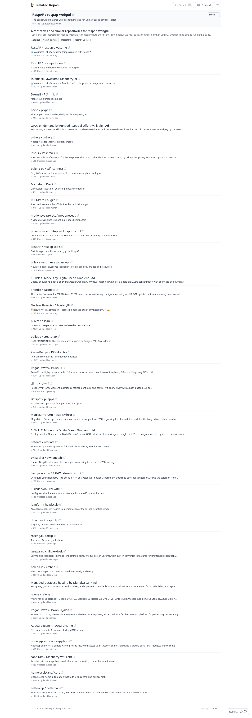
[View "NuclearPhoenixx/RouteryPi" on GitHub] (71, 305)
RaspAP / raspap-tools (46, 247)
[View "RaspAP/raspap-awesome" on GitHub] (69, 47)
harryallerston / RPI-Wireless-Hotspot (56, 473)
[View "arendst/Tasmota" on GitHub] (57, 289)
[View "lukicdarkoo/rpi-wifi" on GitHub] (60, 489)
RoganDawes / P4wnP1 (46, 368)
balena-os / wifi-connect (47, 169)
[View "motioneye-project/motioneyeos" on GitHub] (77, 215)
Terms (214, 708)
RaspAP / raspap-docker (47, 63)
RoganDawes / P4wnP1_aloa (50, 610)
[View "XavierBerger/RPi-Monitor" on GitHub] (69, 352)
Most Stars (66, 39)
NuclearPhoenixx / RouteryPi (50, 305)
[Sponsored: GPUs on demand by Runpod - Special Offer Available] (126, 127)
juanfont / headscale (45, 504)
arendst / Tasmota (43, 290)
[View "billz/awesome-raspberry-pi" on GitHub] (71, 262)
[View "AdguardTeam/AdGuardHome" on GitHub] (74, 625)
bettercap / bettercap (45, 688)
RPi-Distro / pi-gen (43, 200)
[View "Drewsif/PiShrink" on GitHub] (56, 94)
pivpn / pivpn (40, 110)
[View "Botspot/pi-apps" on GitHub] (56, 399)
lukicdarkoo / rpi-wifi (45, 489)
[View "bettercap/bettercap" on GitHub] (61, 688)
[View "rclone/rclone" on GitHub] (52, 594)
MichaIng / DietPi (42, 184)
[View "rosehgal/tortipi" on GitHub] (55, 535)
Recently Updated (83, 39)
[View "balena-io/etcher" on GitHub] (56, 567)
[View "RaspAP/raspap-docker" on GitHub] (65, 63)
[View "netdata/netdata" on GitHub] (56, 442)
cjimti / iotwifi (40, 383)
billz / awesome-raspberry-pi (50, 262)
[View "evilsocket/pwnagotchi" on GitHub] (64, 457)
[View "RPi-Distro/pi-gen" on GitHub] (57, 200)
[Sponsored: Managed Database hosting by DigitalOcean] (126, 584)
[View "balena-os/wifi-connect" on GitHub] (65, 168)
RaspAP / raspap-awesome (49, 47)
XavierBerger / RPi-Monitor (49, 352)
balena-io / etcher (43, 567)
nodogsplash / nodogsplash (50, 641)
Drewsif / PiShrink (43, 94)
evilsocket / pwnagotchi (47, 458)
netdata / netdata (42, 442)
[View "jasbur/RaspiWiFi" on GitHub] (57, 153)
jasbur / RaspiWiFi (43, 153)
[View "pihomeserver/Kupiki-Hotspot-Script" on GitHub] (83, 231)
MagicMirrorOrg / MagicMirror (51, 415)
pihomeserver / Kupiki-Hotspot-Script (56, 231)
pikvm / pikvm (40, 321)
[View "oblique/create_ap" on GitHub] (58, 336)
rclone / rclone (40, 594)
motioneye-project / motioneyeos (53, 215)
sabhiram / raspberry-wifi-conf (51, 657)
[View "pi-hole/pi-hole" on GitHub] (54, 137)
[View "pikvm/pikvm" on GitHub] (52, 321)
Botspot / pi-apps (42, 399)
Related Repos (47, 5)
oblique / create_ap (44, 336)
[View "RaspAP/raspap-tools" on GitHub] (62, 246)
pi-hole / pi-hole (41, 137)
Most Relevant (49, 39)
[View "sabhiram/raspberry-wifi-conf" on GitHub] (74, 657)
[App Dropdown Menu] (217, 5)
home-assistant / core (45, 672)
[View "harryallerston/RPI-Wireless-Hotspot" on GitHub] (83, 473)
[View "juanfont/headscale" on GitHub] (60, 504)
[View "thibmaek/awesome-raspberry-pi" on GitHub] (78, 78)
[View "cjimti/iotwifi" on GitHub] (51, 383)
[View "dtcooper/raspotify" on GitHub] (59, 520)
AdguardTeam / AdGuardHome (52, 626)
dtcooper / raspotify (44, 520)
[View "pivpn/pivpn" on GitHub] (50, 110)
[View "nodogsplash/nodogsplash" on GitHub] (70, 641)
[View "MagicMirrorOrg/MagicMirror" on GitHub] (74, 414)
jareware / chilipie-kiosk (47, 551)
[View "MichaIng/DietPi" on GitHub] (56, 184)
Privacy (204, 708)
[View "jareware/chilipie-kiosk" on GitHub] (64, 551)
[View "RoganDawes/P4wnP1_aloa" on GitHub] (71, 610)
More (214, 14)
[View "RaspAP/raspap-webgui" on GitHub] (73, 14)
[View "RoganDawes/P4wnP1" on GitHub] (64, 367)
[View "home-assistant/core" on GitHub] (62, 672)
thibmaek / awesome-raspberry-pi (54, 79)
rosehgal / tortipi (42, 536)
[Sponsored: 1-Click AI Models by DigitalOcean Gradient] (126, 279)
